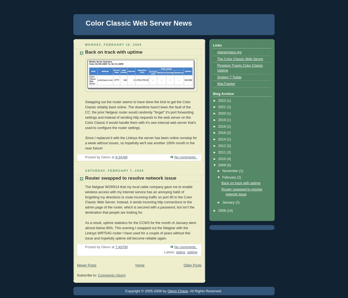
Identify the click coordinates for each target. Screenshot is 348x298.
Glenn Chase (177, 291)
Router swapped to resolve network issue (130, 178)
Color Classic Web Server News (139, 23)
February (229, 177)
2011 (222, 152)
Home (140, 265)
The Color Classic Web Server (240, 59)
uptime (192, 252)
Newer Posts (86, 265)
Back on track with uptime (113, 52)
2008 (222, 211)
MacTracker (226, 84)
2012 (222, 146)
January (228, 202)
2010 (222, 159)
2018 (222, 126)
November (230, 171)
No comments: (185, 157)
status (180, 252)
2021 (222, 107)
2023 (222, 101)
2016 (222, 133)
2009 (222, 165)
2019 (222, 120)
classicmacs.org (229, 52)
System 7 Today (229, 77)
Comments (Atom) (112, 275)
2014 (222, 139)
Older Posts (192, 265)
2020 (222, 113)
